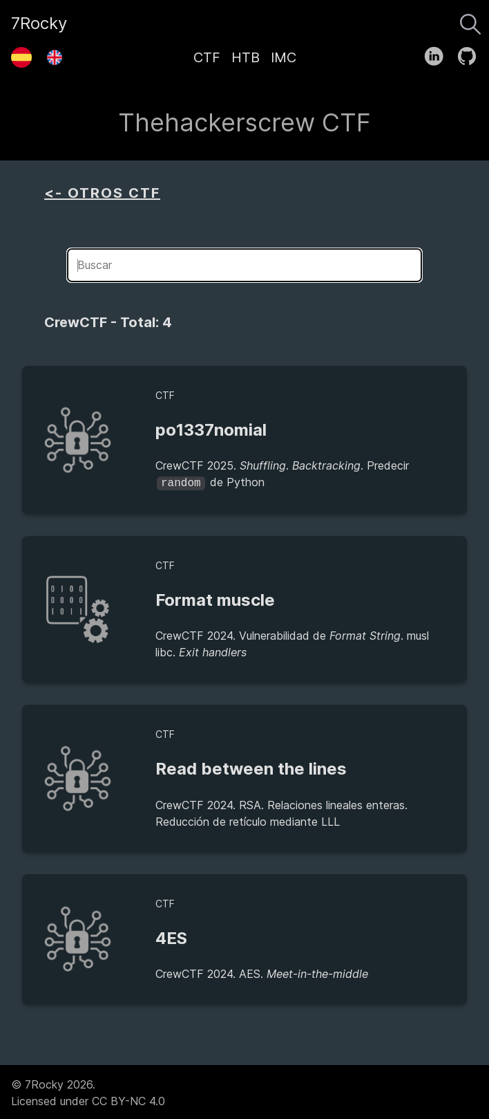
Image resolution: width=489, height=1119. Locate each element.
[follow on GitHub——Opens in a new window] (471, 53)
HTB (245, 57)
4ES (171, 937)
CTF (206, 57)
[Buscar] (470, 21)
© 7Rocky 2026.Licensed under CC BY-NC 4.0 (88, 1091)
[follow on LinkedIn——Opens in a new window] (438, 53)
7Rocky (39, 23)
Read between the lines (251, 767)
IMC (283, 57)
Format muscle (215, 599)
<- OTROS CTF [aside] (102, 193)
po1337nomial (211, 430)
